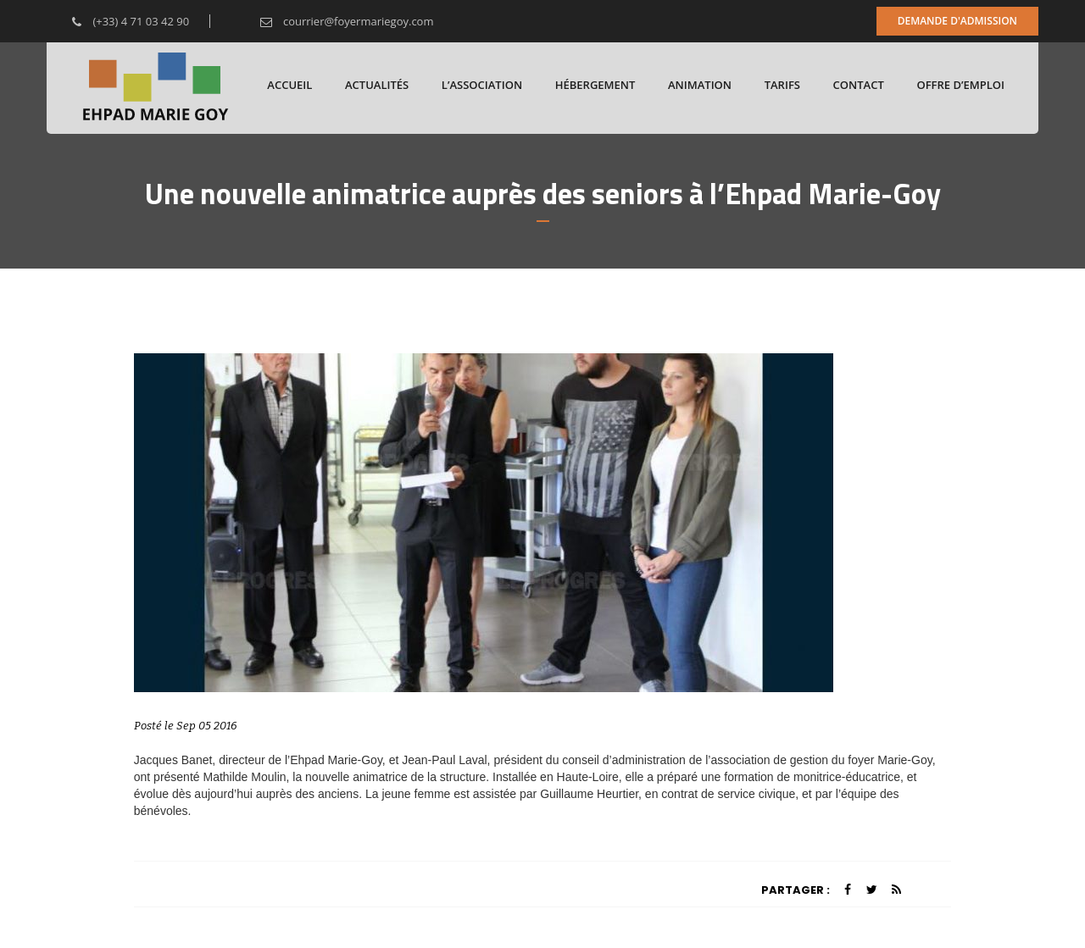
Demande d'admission (957, 21)
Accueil (289, 84)
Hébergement (595, 84)
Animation (700, 84)
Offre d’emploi (960, 84)
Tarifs (782, 84)
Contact (858, 84)
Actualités (377, 84)
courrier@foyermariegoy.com (334, 21)
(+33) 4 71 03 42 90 (118, 21)
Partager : (795, 890)
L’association (482, 84)
